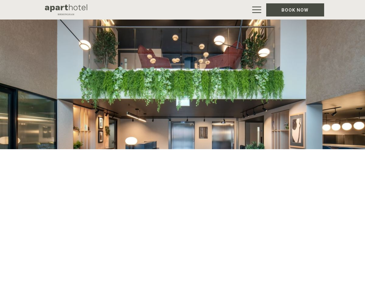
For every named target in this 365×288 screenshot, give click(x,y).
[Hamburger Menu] (254, 9)
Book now (295, 10)
